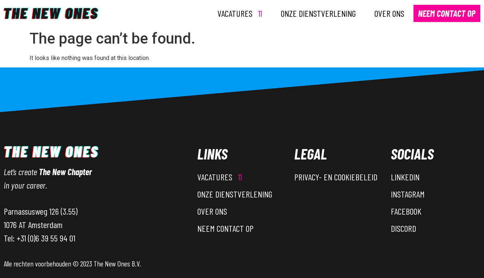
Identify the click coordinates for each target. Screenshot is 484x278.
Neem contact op (446, 13)
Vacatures (239, 13)
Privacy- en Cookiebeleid (335, 176)
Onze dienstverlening (318, 13)
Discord (403, 228)
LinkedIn (405, 176)
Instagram (408, 194)
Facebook (406, 211)
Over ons (389, 13)
